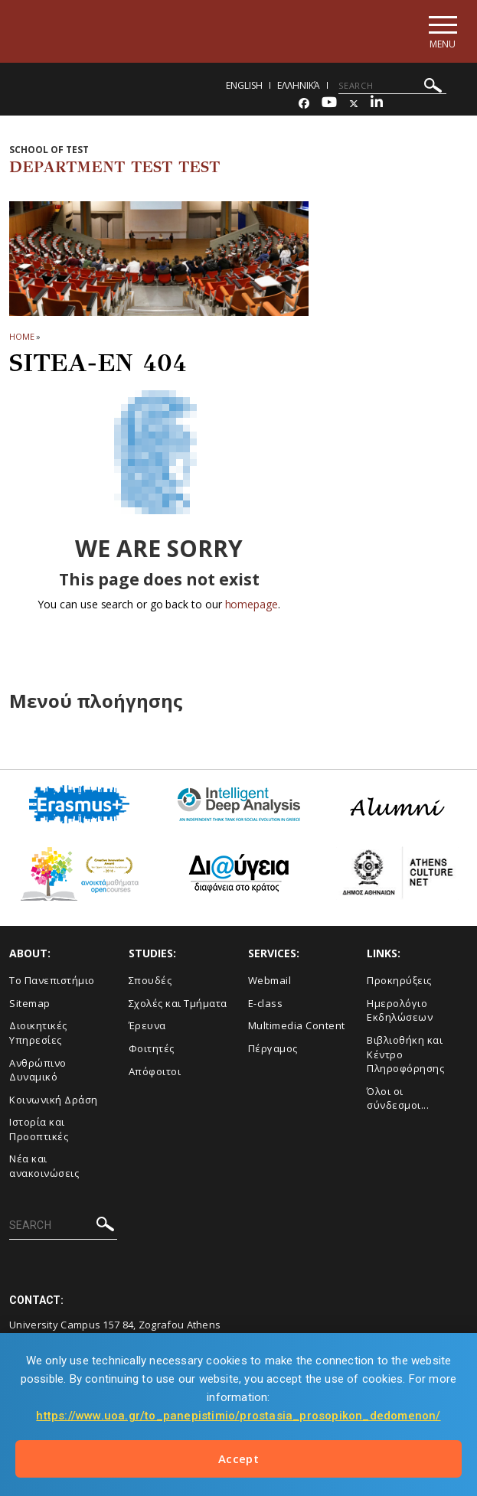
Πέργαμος (273, 1049)
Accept (238, 1458)
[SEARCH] (392, 86)
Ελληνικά (298, 86)
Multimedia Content (296, 1027)
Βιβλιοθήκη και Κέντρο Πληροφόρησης (405, 1055)
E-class (265, 1004)
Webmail (270, 982)
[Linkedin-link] (377, 104)
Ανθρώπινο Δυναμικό (38, 1071)
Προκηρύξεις (399, 982)
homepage (251, 605)
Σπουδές (150, 982)
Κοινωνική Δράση (53, 1100)
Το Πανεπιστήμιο (52, 982)
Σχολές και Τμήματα (178, 1004)
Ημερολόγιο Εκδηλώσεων (400, 1011)
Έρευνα (147, 1027)
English (244, 86)
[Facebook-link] (304, 104)
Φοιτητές (152, 1049)
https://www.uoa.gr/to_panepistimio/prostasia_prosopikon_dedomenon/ (238, 1416)
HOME (21, 337)
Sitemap (30, 1004)
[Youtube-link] (329, 104)
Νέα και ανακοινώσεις (44, 1167)
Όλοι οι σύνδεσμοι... (398, 1099)
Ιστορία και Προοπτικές (38, 1130)
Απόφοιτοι (155, 1072)
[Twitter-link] (353, 104)
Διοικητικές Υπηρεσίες (38, 1034)
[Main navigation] (441, 32)
